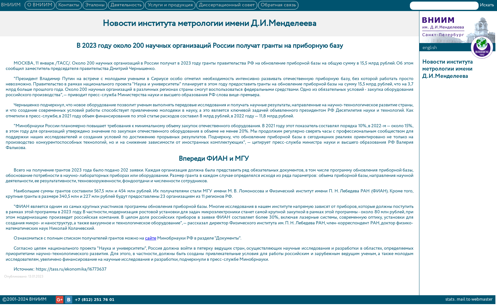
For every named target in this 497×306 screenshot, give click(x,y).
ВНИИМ (11, 5)
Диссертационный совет (227, 5)
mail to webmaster (475, 299)
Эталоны (95, 5)
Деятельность (126, 5)
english (430, 47)
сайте (150, 238)
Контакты (68, 5)
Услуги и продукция (170, 5)
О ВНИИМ (39, 5)
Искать (487, 5)
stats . (450, 299)
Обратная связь (278, 5)
